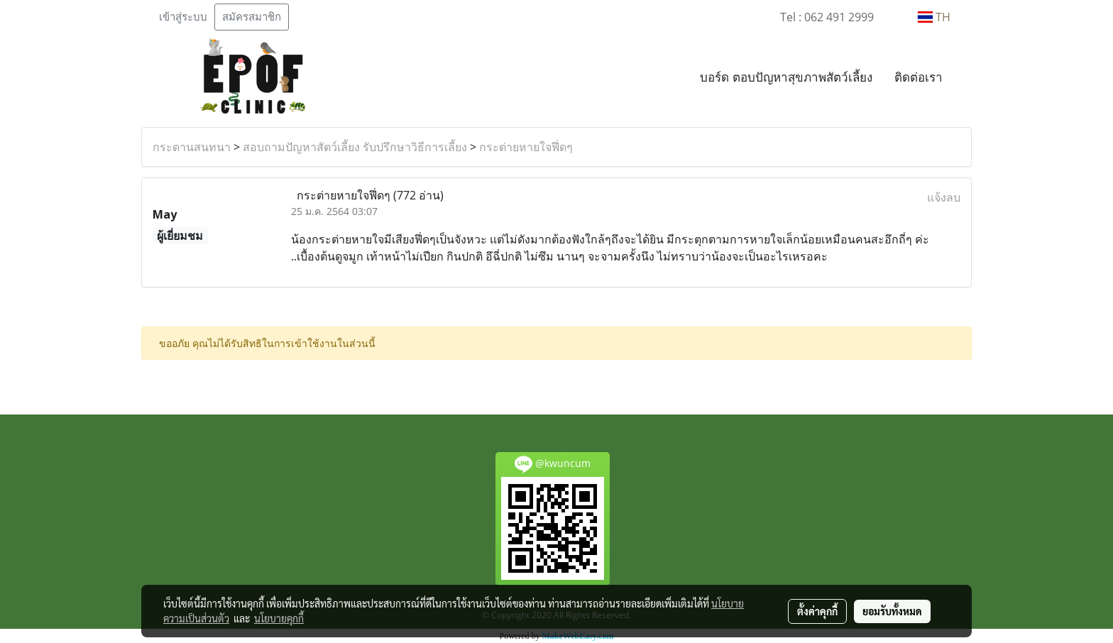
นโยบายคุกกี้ (279, 618)
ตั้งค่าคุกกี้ (817, 611)
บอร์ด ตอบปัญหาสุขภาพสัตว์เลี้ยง (786, 77)
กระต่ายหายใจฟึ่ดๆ (526, 147)
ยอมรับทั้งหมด (892, 611)
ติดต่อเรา (918, 77)
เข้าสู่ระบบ (183, 17)
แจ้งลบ (943, 197)
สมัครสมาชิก (251, 17)
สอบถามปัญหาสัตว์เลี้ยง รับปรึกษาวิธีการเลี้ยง (355, 147)
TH (934, 17)
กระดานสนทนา (192, 147)
